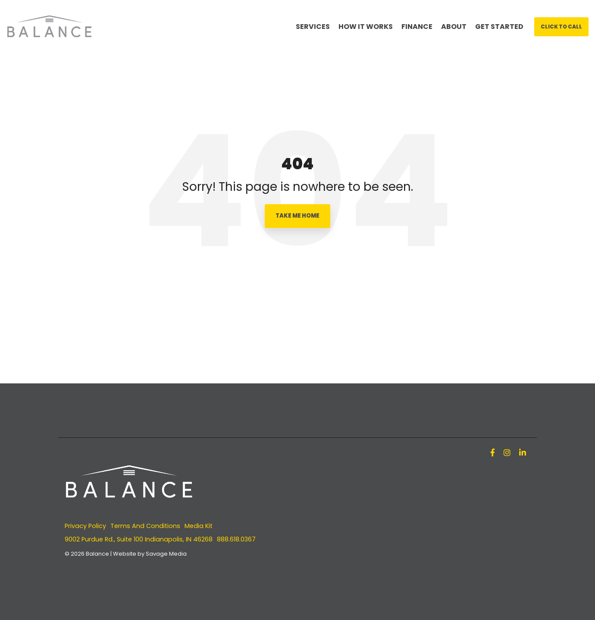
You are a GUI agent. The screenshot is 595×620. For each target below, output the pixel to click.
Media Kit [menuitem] (199, 526)
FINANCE (416, 27)
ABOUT (454, 27)
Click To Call (561, 26)
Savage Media (166, 554)
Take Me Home (297, 216)
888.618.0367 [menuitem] (236, 539)
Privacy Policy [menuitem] (85, 526)
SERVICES (313, 27)
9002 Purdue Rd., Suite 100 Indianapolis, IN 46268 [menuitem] (139, 539)
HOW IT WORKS (365, 27)
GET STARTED (499, 27)
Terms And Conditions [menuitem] (145, 526)
